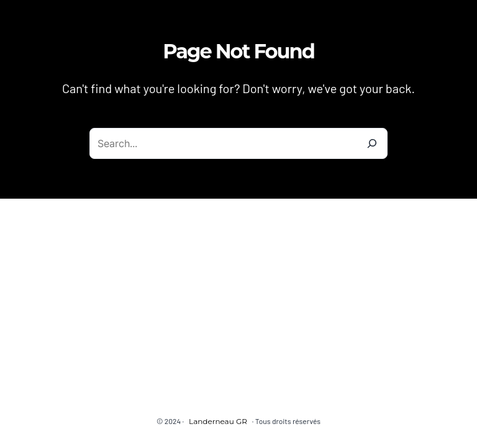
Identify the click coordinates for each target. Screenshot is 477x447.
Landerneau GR (218, 421)
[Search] (372, 143)
